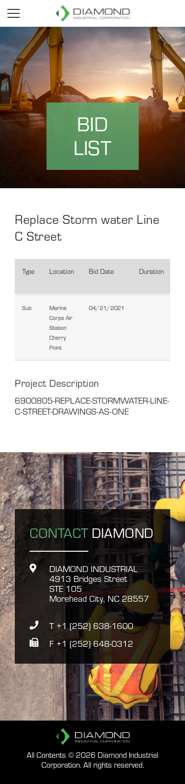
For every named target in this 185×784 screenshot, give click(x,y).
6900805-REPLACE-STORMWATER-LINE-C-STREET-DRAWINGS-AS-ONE (92, 405)
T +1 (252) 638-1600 (91, 625)
